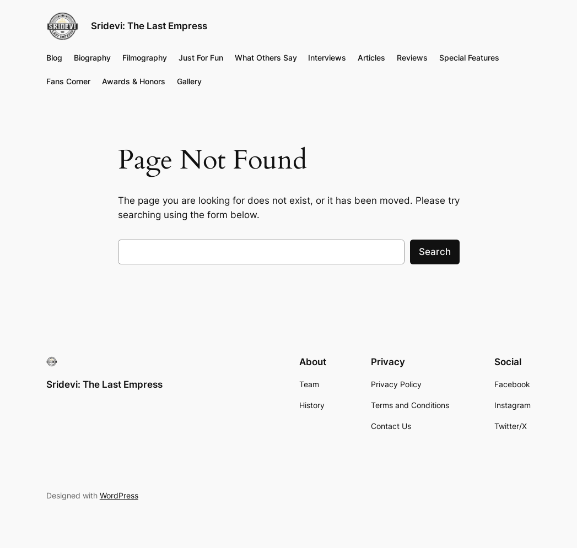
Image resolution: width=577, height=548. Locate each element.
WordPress (119, 495)
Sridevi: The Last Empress (149, 25)
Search (435, 251)
